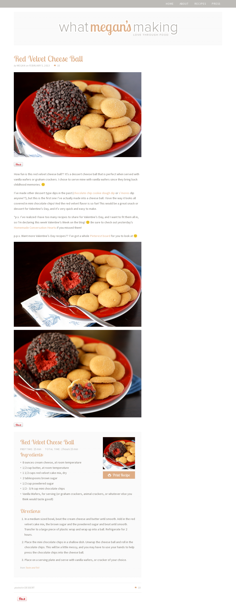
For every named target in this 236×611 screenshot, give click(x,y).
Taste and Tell (32, 567)
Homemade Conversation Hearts (35, 227)
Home (170, 4)
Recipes (200, 4)
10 (58, 65)
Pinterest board (100, 236)
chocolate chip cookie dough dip (94, 193)
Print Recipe (121, 475)
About (184, 4)
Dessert (29, 587)
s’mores (124, 193)
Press (216, 4)
